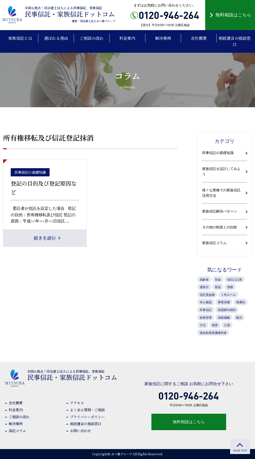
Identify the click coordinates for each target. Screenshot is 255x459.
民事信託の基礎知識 (218, 152)
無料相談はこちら (233, 15)
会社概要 (16, 402)
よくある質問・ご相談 (87, 409)
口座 (227, 325)
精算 (215, 325)
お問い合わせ (80, 430)
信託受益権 (207, 295)
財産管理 (206, 317)
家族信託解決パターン (219, 211)
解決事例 (16, 423)
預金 (218, 279)
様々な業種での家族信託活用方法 (221, 193)
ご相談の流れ (19, 416)
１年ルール (228, 295)
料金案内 (16, 409)
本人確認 (206, 302)
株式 (239, 317)
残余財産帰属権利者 (213, 333)
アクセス (77, 402)
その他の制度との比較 (219, 227)
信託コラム (17, 430)
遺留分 (204, 287)
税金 (218, 287)
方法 (203, 325)
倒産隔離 (224, 317)
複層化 (240, 302)
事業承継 (224, 302)
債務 (230, 287)
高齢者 (204, 279)
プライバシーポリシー (87, 416)
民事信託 (206, 310)
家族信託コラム (214, 242)
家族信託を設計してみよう (221, 171)
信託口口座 (234, 279)
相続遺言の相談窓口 (85, 423)
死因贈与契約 (227, 310)
